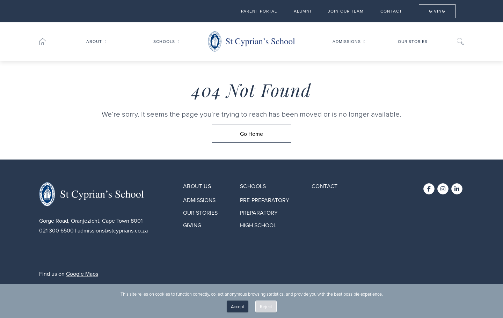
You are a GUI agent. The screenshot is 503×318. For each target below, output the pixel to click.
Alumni (302, 10)
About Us (197, 186)
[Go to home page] (42, 41)
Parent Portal (259, 10)
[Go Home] (251, 134)
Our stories (413, 41)
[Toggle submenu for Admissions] (364, 41)
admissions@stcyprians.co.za (113, 230)
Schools (164, 41)
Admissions (347, 41)
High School (258, 225)
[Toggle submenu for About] (105, 41)
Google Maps (82, 274)
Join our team (346, 10)
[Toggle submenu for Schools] (178, 41)
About (94, 41)
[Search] (460, 41)
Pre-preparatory (264, 200)
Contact (391, 10)
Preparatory (259, 212)
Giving (442, 10)
